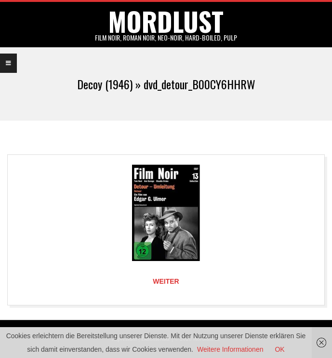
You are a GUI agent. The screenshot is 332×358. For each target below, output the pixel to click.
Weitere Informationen (230, 349)
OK (279, 349)
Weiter (166, 281)
